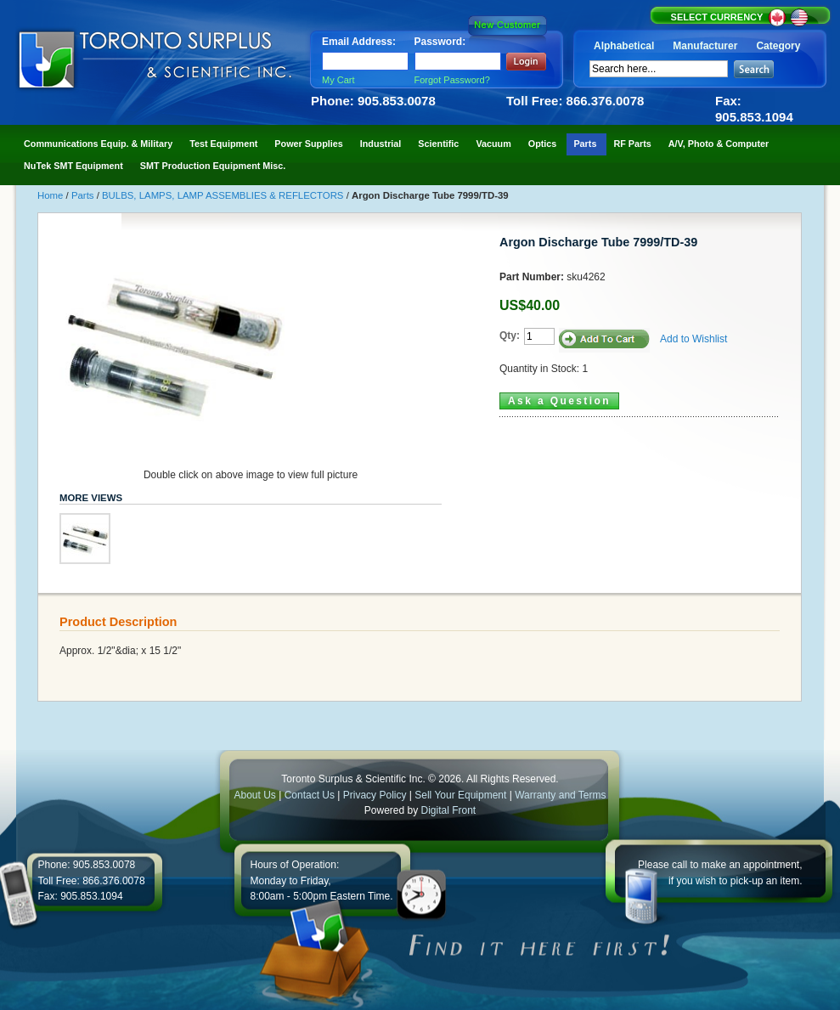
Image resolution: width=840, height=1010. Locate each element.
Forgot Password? (452, 80)
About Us (254, 795)
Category (778, 46)
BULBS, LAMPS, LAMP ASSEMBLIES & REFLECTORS (224, 195)
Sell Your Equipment (461, 795)
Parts (84, 195)
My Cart (338, 80)
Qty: (509, 335)
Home (51, 195)
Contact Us (310, 795)
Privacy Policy (375, 795)
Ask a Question (559, 401)
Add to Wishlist (693, 339)
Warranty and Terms (560, 795)
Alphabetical (624, 46)
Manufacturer (705, 46)
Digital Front (448, 810)
